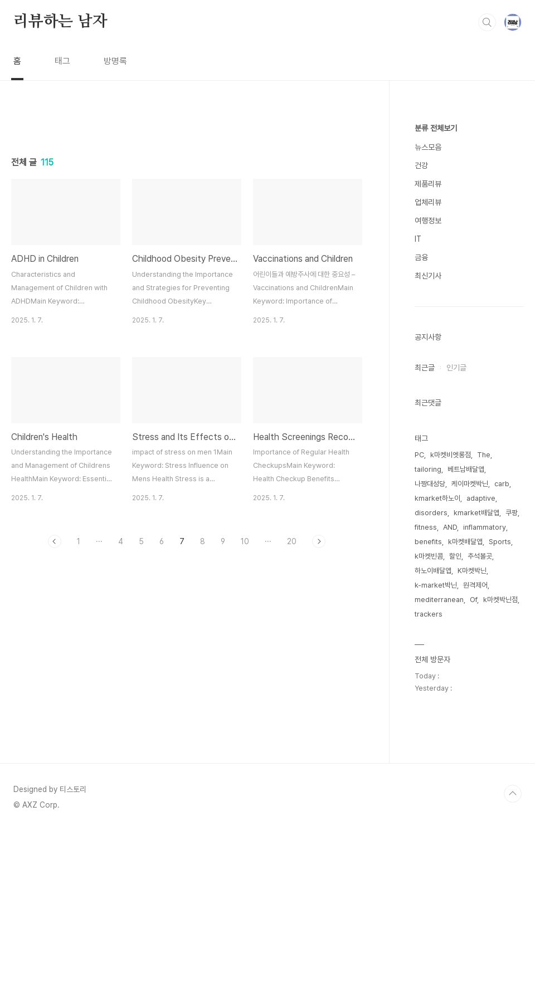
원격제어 (475, 585)
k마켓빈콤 (429, 556)
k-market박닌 (436, 585)
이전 (54, 541)
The (483, 455)
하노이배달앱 (433, 570)
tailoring (428, 469)
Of (473, 599)
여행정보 (428, 220)
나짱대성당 (430, 484)
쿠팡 (511, 513)
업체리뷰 (428, 202)
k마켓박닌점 (500, 599)
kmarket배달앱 (476, 513)
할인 (455, 556)
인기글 (456, 367)
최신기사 (428, 275)
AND (450, 527)
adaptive (480, 498)
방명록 (115, 61)
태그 (62, 61)
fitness (426, 527)
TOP (513, 794)
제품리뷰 (428, 183)
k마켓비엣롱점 (450, 455)
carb (501, 484)
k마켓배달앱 (465, 541)
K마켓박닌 (472, 570)
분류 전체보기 (436, 128)
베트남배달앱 (466, 469)
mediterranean (439, 599)
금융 (421, 257)
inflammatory (484, 527)
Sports (500, 541)
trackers (428, 614)
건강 (421, 165)
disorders (431, 513)
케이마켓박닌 (469, 484)
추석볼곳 (480, 556)
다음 (318, 541)
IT (418, 238)
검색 (487, 22)
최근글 (425, 367)
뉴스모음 (428, 147)
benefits (428, 541)
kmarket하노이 (437, 498)
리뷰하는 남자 (60, 22)
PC (419, 455)
